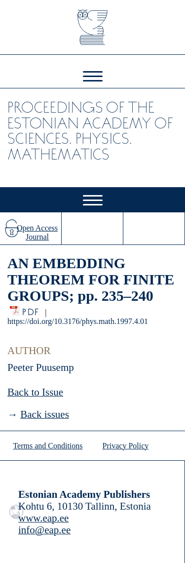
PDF (31, 309)
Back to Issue (35, 392)
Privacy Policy (126, 446)
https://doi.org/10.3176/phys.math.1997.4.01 (77, 321)
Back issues (44, 414)
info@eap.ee (44, 530)
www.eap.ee (43, 518)
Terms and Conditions (47, 446)
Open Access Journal (37, 232)
